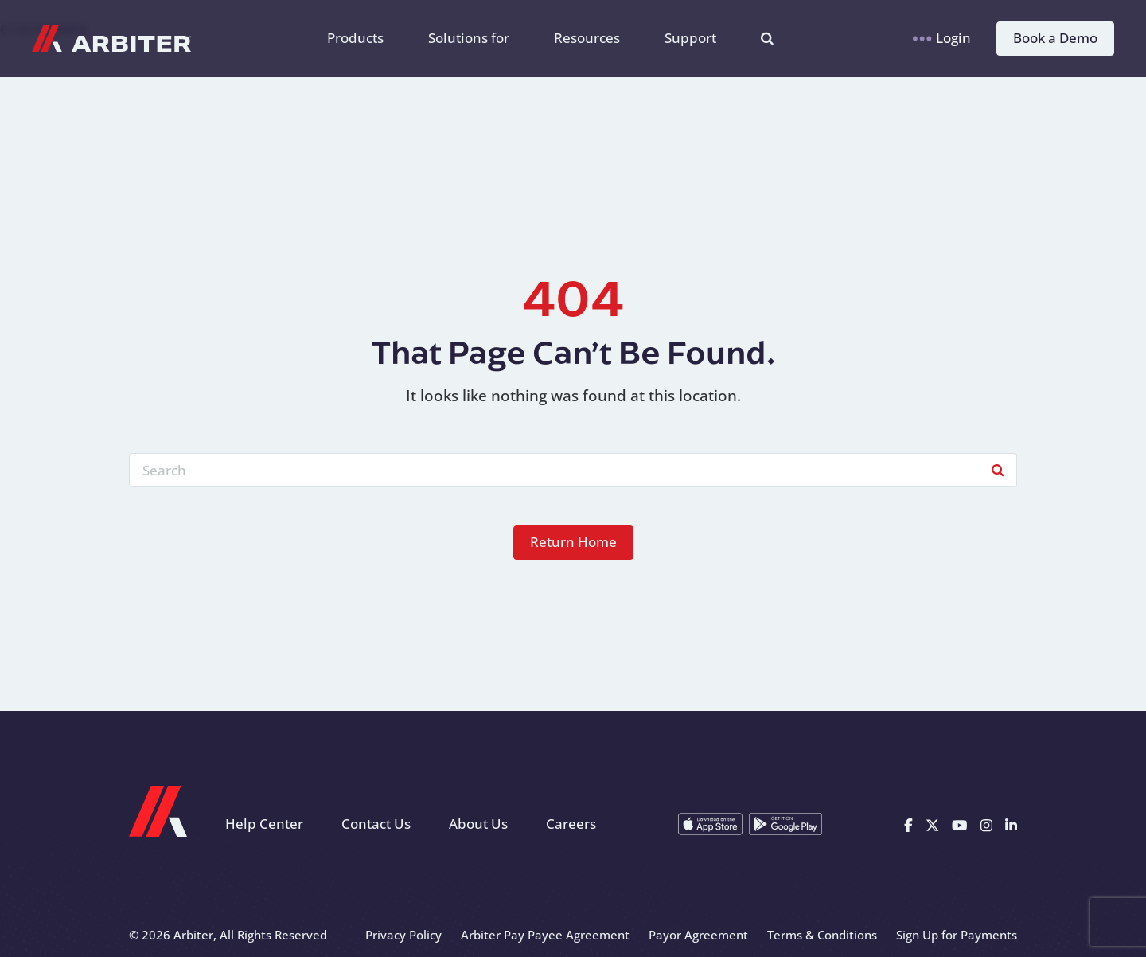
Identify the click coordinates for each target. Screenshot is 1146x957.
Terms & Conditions (822, 935)
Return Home (573, 542)
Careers (571, 823)
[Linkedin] (1011, 824)
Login (942, 38)
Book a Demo (1055, 38)
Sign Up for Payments (956, 935)
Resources (587, 38)
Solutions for (468, 38)
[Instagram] (986, 824)
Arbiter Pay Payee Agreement (545, 935)
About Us (478, 823)
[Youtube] (959, 824)
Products (355, 38)
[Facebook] (908, 824)
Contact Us (376, 823)
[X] (932, 824)
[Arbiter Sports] (111, 38)
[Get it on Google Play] (785, 824)
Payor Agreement (698, 935)
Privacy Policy (403, 935)
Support (690, 38)
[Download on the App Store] (710, 824)
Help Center (264, 823)
